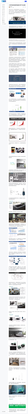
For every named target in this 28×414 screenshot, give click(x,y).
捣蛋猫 (11, 6)
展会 (13, 7)
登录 (25, 1)
